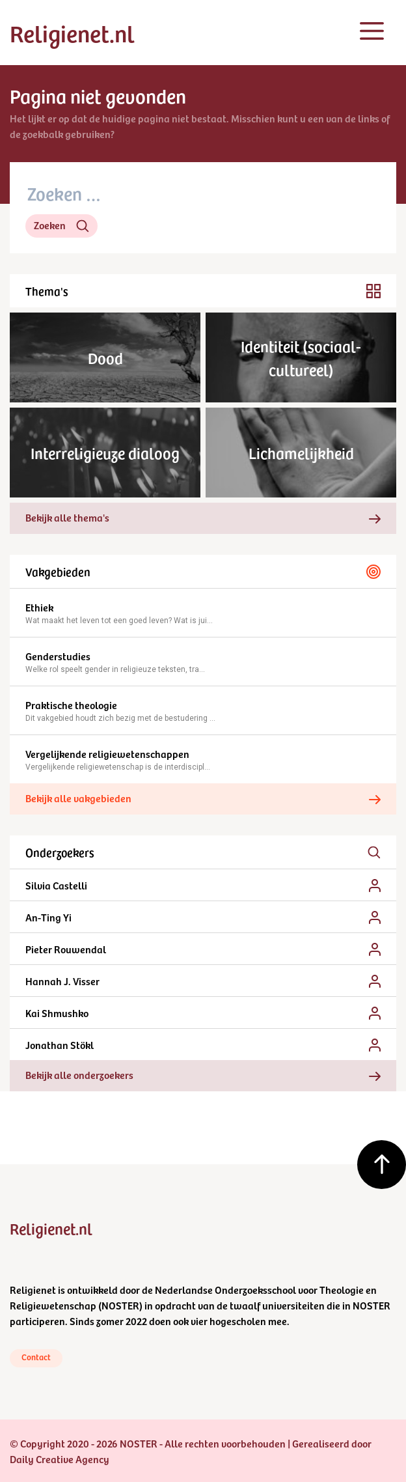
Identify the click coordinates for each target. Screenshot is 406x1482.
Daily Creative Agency (59, 1458)
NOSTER (120, 1305)
